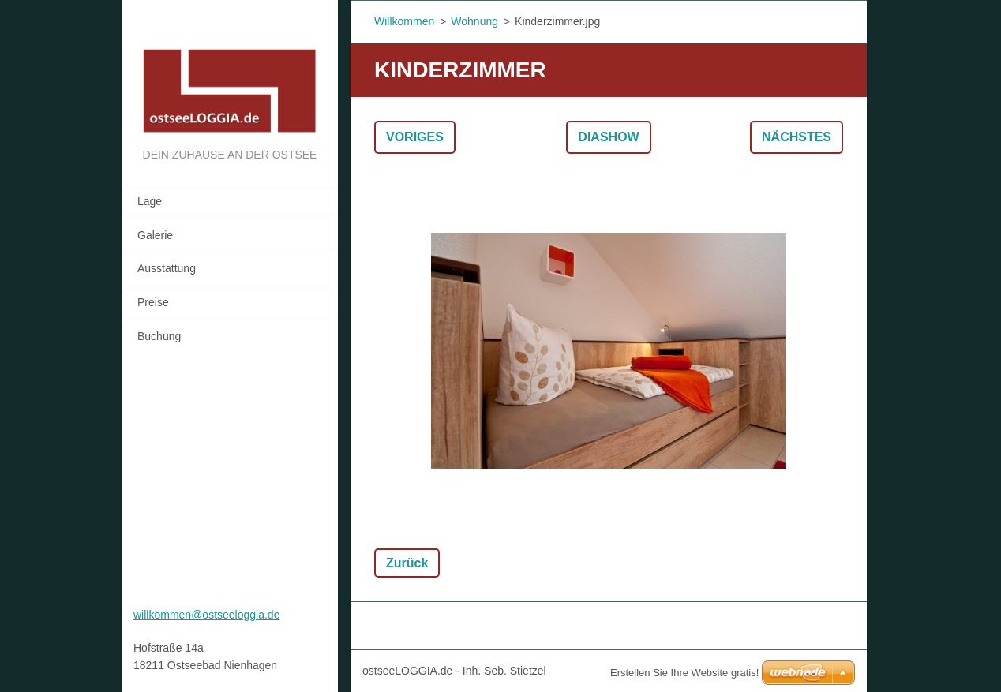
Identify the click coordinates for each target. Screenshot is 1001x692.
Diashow (608, 137)
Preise (153, 302)
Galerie (155, 235)
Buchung (159, 336)
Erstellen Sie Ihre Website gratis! (684, 673)
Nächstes (796, 137)
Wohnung (474, 21)
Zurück (407, 563)
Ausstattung (166, 268)
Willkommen (404, 21)
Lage (149, 201)
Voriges (415, 137)
